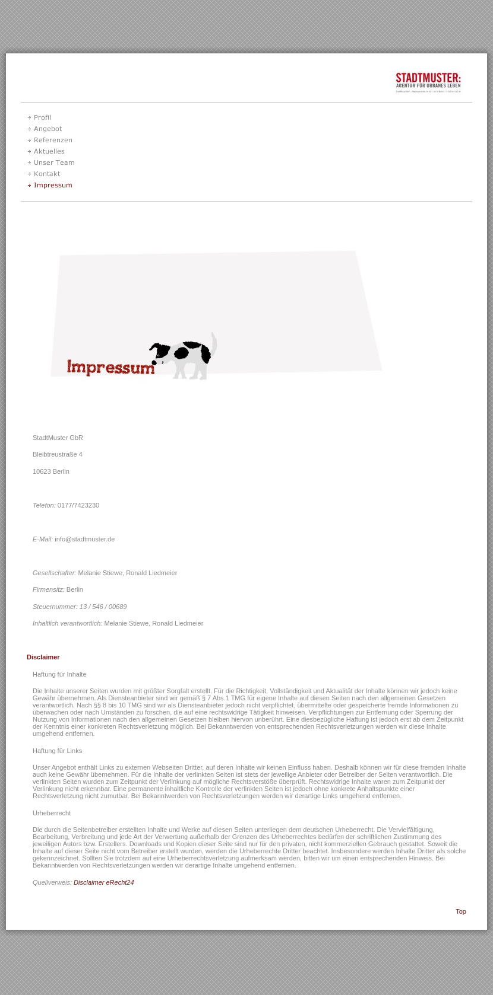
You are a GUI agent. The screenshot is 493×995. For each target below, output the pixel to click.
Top (461, 911)
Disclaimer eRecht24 (104, 882)
